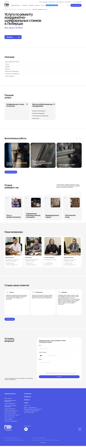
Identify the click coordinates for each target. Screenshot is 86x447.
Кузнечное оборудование (38, 113)
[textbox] (40, 356)
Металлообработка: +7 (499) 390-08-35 (33, 410)
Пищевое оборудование (9, 409)
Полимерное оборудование (10, 411)
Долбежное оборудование (38, 111)
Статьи (42, 5)
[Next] (80, 139)
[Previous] (76, 139)
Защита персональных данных (39, 438)
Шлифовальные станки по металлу (17, 105)
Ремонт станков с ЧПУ (9, 418)
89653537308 (9, 264)
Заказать (13, 37)
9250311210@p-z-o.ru (31, 265)
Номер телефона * (43, 353)
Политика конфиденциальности (11, 438)
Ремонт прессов (8, 399)
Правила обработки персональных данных (13, 441)
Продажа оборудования (51, 5)
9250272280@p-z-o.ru (70, 265)
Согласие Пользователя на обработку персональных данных (45, 441)
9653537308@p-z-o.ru (11, 265)
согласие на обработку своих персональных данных (54, 373)
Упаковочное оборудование (10, 422)
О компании (24, 5)
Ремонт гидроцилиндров (10, 414)
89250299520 (48, 264)
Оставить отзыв (9, 320)
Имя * (40, 346)
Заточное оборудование (9, 404)
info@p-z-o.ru (48, 265)
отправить (59, 377)
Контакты (37, 5)
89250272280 (68, 264)
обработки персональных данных (70, 374)
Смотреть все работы (11, 173)
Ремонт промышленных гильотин (11, 416)
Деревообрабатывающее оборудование (10, 402)
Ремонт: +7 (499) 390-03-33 (30, 408)
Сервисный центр (15, 5)
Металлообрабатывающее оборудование (43, 105)
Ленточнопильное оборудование (40, 115)
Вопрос (40, 360)
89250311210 (29, 264)
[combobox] (42, 356)
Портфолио (31, 5)
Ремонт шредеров (8, 420)
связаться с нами (76, 5)
